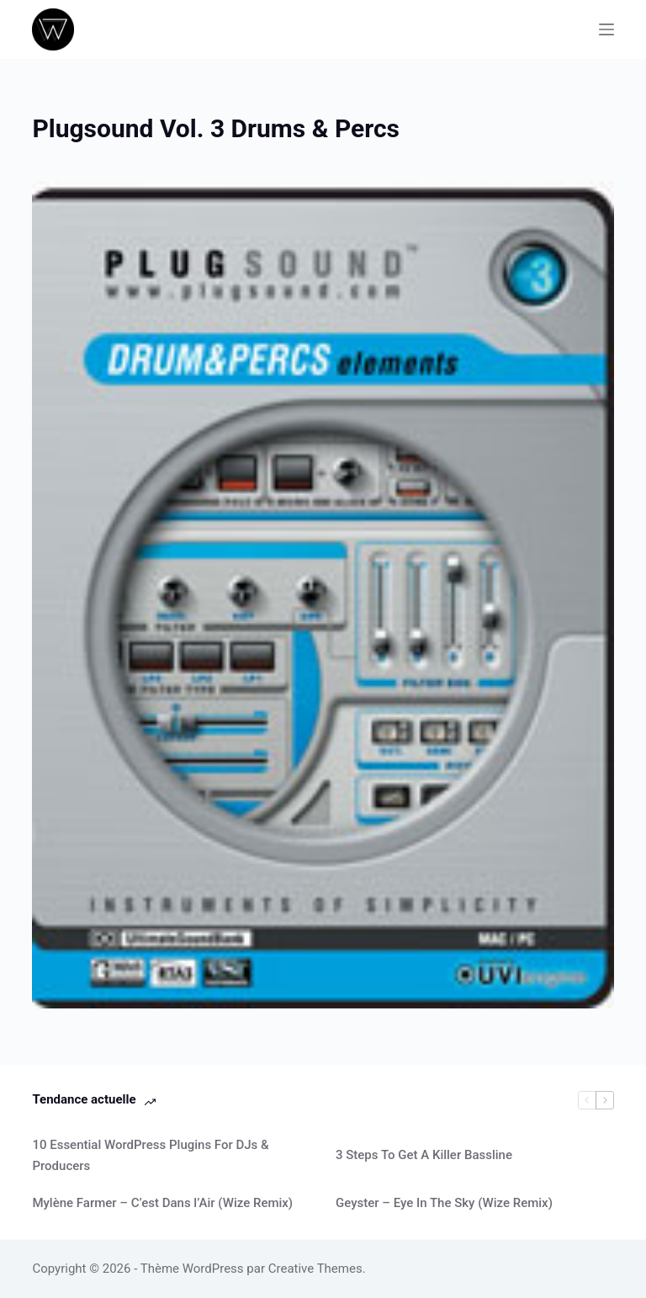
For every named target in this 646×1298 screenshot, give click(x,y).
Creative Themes (315, 1268)
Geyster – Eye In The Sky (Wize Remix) (444, 1202)
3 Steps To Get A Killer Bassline (424, 1154)
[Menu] (606, 29)
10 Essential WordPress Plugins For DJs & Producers (150, 1155)
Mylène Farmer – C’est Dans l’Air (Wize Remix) (162, 1202)
